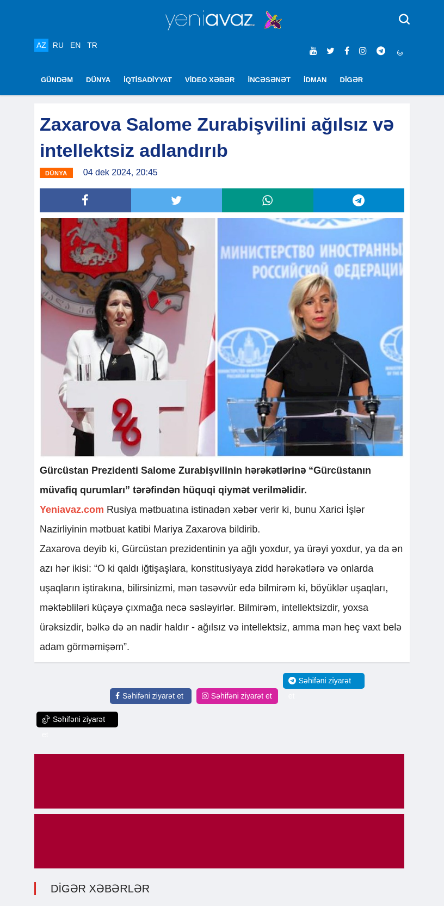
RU (58, 45)
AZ (41, 45)
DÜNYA (98, 80)
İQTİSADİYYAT (148, 80)
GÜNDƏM (57, 80)
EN (75, 45)
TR (92, 45)
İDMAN (315, 80)
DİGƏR (351, 80)
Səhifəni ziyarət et (149, 695)
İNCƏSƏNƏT (269, 80)
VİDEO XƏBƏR (210, 80)
